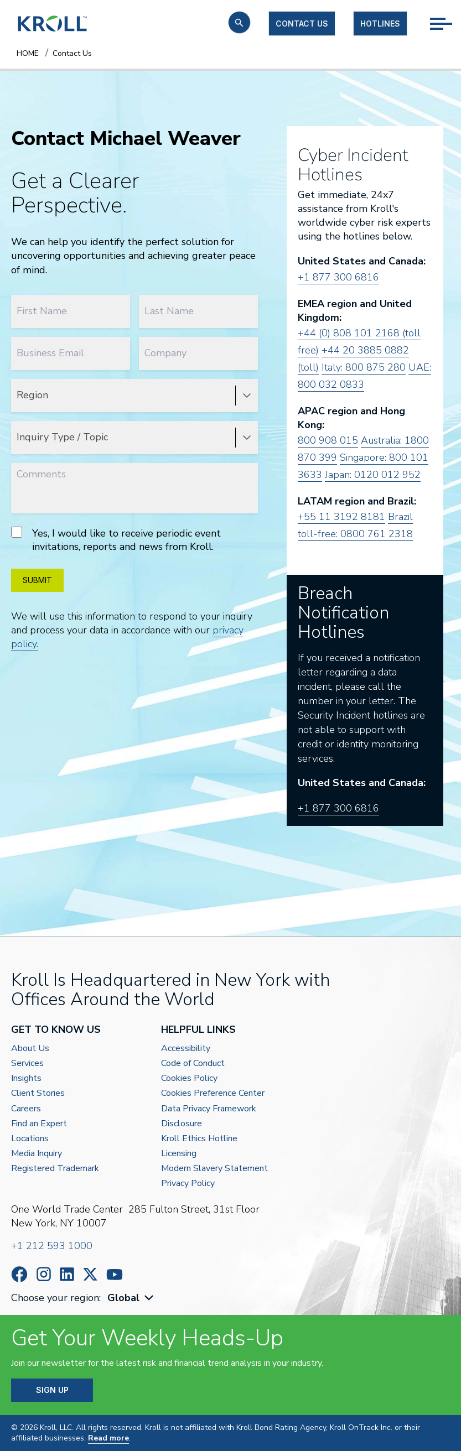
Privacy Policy (188, 1183)
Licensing (178, 1153)
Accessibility (185, 1048)
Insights (26, 1078)
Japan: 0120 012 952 (373, 474)
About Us (30, 1048)
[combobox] (131, 1298)
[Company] (198, 353)
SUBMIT (37, 580)
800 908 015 (328, 440)
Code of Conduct (193, 1063)
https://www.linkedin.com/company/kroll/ (67, 1274)
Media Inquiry (36, 1153)
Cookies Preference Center (213, 1093)
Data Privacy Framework (208, 1109)
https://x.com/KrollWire (90, 1274)
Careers (26, 1109)
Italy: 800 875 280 (364, 367)
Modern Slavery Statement (214, 1168)
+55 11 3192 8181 (341, 516)
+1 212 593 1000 (51, 1245)
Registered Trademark (55, 1168)
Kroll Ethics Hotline (199, 1138)
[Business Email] (71, 353)
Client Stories (38, 1093)
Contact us (302, 23)
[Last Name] (198, 311)
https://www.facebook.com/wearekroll (19, 1274)
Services (27, 1063)
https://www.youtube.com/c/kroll (114, 1274)
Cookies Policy (189, 1078)
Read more (108, 1438)
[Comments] (134, 488)
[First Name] (71, 311)
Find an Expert (39, 1124)
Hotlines (380, 23)
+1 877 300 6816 (338, 277)
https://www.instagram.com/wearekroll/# (44, 1274)
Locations (30, 1138)
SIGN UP (52, 1390)
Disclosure (181, 1124)
